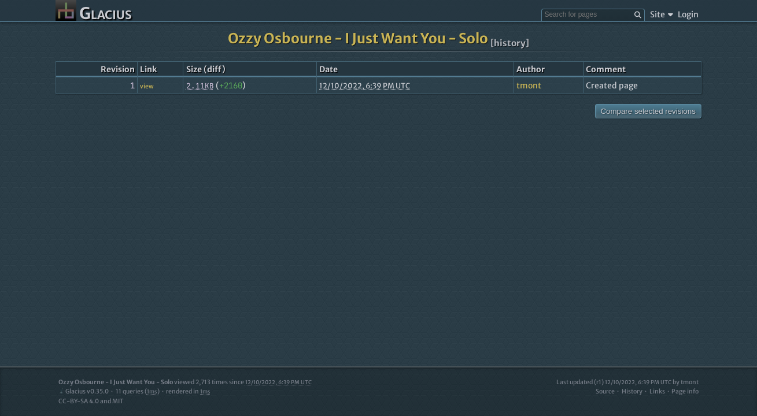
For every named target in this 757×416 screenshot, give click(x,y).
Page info (685, 391)
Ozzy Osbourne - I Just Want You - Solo (358, 38)
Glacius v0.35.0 (83, 391)
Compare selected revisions (647, 111)
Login (688, 14)
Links (657, 391)
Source (605, 391)
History (632, 391)
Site (661, 14)
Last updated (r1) (613, 382)
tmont (528, 85)
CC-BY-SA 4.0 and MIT (91, 401)
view (146, 86)
